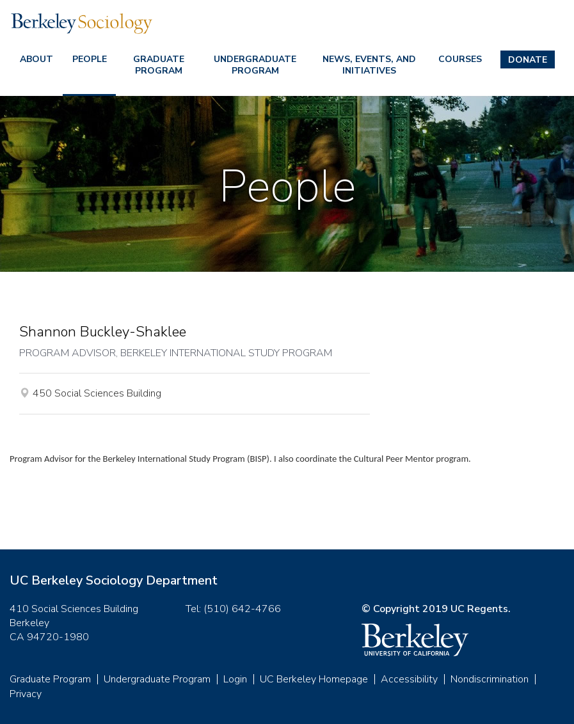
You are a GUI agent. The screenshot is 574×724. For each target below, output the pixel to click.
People (89, 59)
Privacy (26, 694)
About (36, 59)
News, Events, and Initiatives (369, 65)
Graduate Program (158, 65)
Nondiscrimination (489, 679)
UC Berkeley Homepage (314, 679)
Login (235, 679)
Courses (460, 59)
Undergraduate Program (255, 65)
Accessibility (409, 679)
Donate (527, 60)
